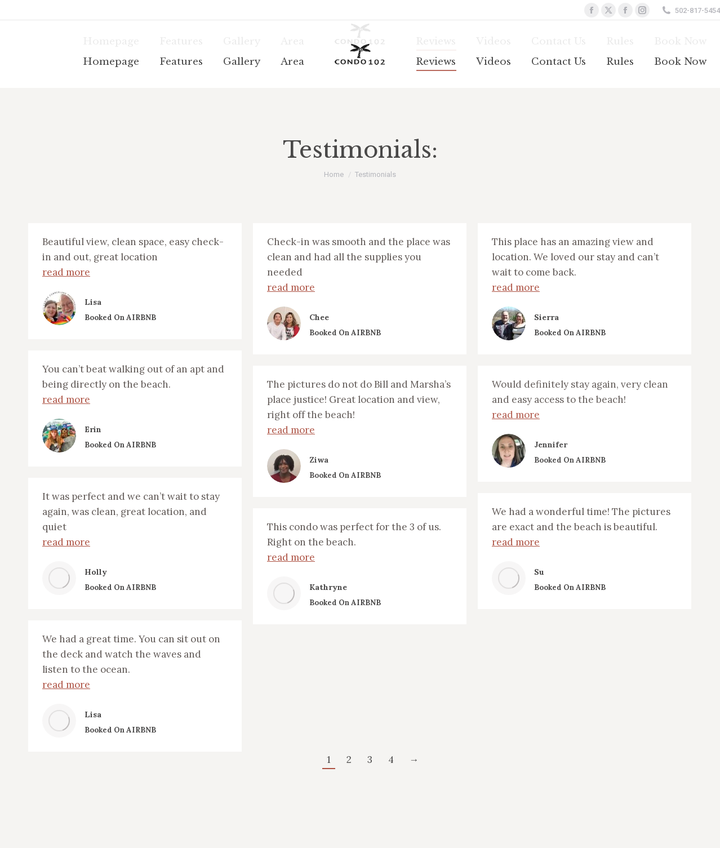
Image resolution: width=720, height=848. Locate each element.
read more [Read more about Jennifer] (516, 415)
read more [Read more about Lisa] (66, 272)
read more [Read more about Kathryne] (291, 557)
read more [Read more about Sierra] (516, 287)
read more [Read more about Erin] (66, 399)
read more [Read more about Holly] (66, 542)
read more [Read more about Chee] (291, 287)
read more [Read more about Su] (516, 542)
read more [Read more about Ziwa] (291, 430)
